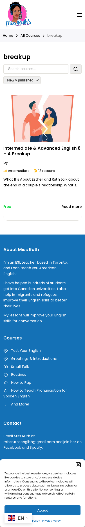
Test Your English (22, 350)
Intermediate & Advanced (32, 162)
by (5, 162)
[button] (78, 465)
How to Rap (17, 382)
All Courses (30, 35)
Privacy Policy (51, 521)
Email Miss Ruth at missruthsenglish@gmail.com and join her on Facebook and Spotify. (42, 441)
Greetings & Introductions (30, 358)
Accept (42, 510)
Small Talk (16, 366)
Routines (14, 374)
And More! (16, 404)
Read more (72, 206)
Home (8, 35)
